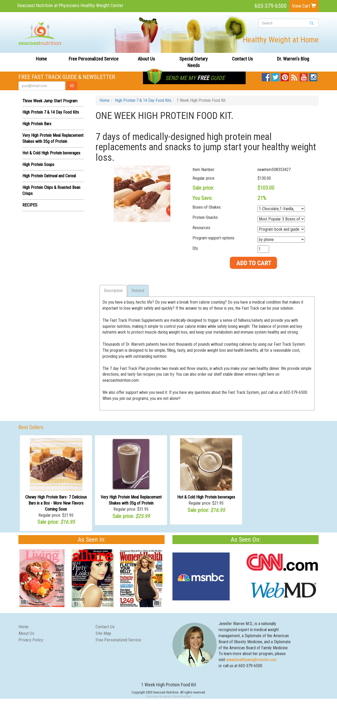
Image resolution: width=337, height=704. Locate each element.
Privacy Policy (30, 639)
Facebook (266, 75)
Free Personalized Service (93, 59)
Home (41, 59)
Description (113, 290)
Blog (294, 75)
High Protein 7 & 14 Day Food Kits (50, 112)
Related (138, 290)
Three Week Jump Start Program (49, 100)
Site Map (103, 633)
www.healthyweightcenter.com (251, 659)
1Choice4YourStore (181, 696)
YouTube (304, 75)
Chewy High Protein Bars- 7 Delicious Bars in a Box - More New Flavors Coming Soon (56, 503)
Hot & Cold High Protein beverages (51, 152)
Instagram (313, 75)
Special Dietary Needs (193, 62)
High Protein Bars (36, 123)
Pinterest (285, 75)
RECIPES (29, 205)
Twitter (275, 75)
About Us (146, 59)
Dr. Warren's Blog (293, 59)
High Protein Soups (38, 164)
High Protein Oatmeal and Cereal (49, 175)
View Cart (304, 6)
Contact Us (242, 59)
